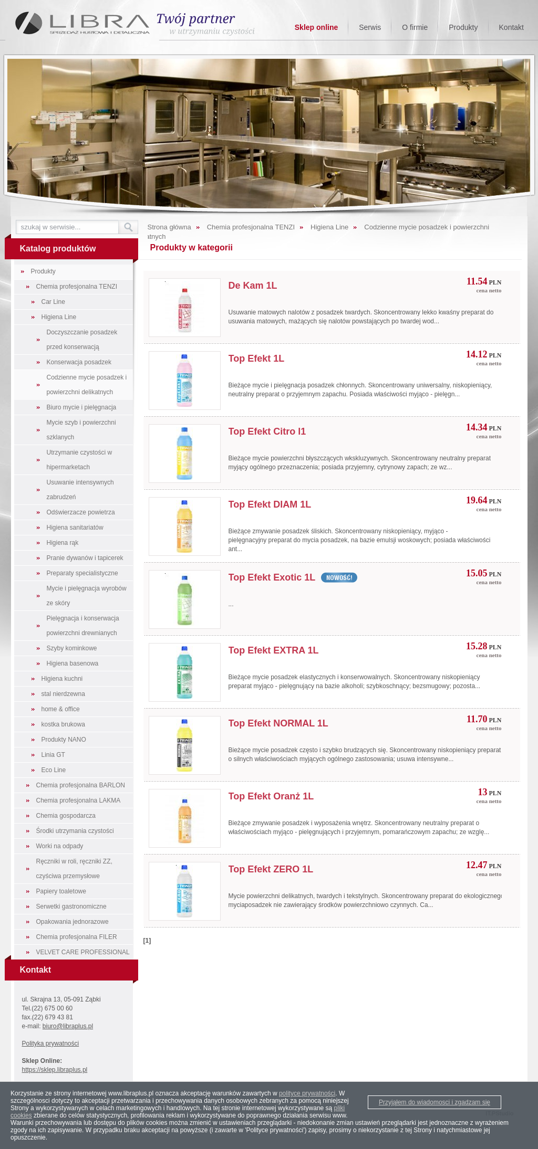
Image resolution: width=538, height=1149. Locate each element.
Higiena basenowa (73, 663)
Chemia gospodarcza (66, 815)
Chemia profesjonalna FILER (76, 937)
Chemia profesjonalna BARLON (80, 785)
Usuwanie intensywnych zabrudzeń (80, 490)
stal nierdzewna (63, 694)
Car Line (53, 301)
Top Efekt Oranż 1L (271, 796)
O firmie (415, 27)
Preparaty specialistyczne (82, 573)
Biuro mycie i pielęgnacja (82, 407)
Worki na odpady (60, 846)
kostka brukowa (63, 724)
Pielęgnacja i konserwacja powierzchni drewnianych (83, 626)
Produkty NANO (64, 739)
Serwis (370, 27)
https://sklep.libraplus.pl (55, 1069)
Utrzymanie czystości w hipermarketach (79, 460)
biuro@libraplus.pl (68, 1026)
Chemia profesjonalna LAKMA (78, 800)
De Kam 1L (253, 285)
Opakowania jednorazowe (72, 921)
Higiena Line (59, 317)
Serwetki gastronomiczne (71, 906)
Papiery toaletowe (61, 891)
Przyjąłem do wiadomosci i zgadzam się (434, 1102)
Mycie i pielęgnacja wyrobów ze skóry (87, 596)
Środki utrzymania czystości (75, 831)
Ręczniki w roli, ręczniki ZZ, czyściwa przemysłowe (74, 869)
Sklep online (316, 27)
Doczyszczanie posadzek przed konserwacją (82, 340)
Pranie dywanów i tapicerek (85, 558)
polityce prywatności (307, 1093)
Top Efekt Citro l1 (267, 431)
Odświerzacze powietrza (81, 512)
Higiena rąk (63, 542)
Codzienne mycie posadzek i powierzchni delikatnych (87, 385)
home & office (61, 709)
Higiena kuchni (62, 678)
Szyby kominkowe (72, 648)
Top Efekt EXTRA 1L (274, 650)
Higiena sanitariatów (75, 527)
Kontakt (511, 27)
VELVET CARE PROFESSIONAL (83, 952)
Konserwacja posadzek (79, 362)
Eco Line (54, 770)
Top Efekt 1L (257, 358)
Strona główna (169, 227)
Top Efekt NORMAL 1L (278, 723)
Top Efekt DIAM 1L (270, 504)
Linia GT (53, 754)
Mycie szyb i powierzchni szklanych (81, 430)
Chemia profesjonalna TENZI (77, 286)
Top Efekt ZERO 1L (271, 869)
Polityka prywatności (50, 1043)
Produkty (463, 27)
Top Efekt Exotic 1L (272, 577)
